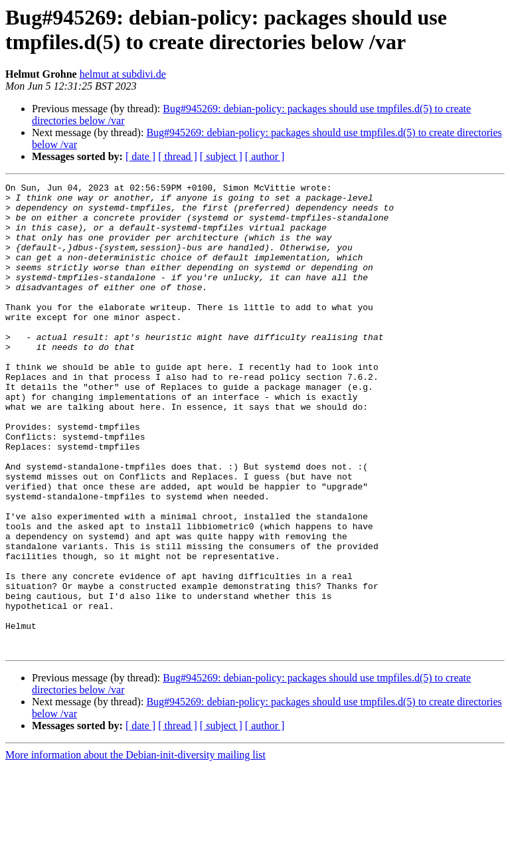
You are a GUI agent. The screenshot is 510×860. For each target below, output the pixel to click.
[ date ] (140, 156)
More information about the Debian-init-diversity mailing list (135, 848)
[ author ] (265, 156)
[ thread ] (177, 156)
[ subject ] (221, 156)
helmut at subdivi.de (123, 74)
